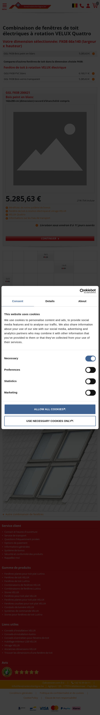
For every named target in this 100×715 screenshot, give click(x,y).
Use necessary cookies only (49, 420)
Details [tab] (50, 301)
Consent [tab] (17, 301)
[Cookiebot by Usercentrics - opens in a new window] (80, 291)
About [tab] (82, 301)
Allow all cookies (49, 409)
